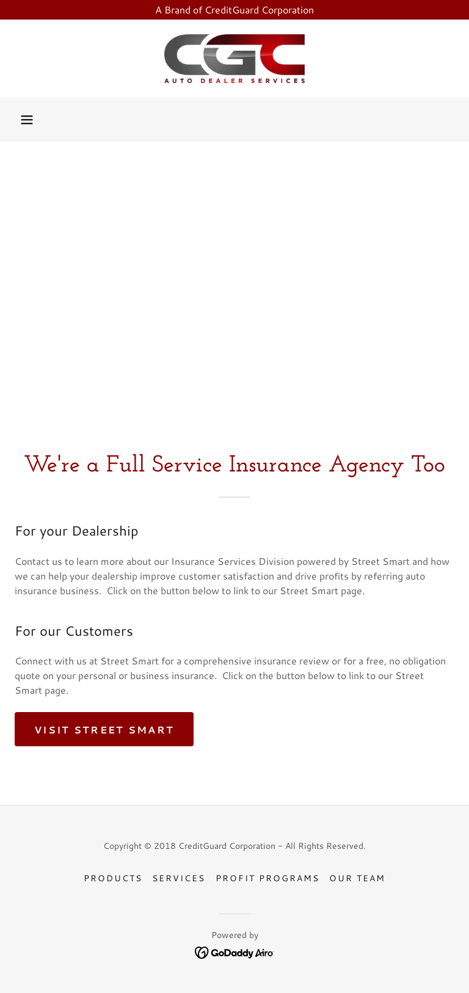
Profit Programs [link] (267, 878)
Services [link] (178, 878)
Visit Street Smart (104, 729)
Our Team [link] (357, 878)
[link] (234, 58)
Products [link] (113, 878)
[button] (27, 119)
